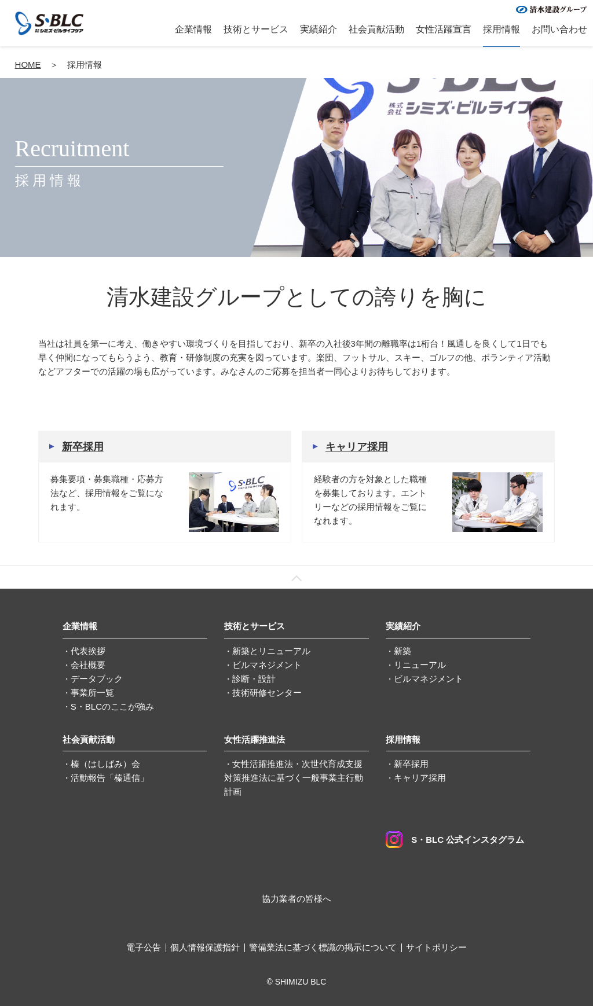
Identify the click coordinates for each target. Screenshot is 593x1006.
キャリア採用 (356, 447)
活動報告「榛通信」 (110, 778)
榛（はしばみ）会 (105, 764)
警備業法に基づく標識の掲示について (323, 947)
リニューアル (420, 665)
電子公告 (143, 947)
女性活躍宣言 (443, 29)
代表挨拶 (88, 651)
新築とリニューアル (271, 651)
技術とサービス (256, 29)
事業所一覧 (92, 692)
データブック (97, 679)
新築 (402, 651)
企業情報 (193, 29)
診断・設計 (254, 679)
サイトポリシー (436, 947)
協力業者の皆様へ (296, 899)
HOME (28, 64)
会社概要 (88, 665)
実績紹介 (318, 29)
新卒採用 (83, 447)
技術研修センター (267, 692)
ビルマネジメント (267, 665)
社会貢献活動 (376, 29)
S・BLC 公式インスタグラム (455, 839)
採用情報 (501, 29)
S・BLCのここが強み (112, 706)
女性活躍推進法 (254, 739)
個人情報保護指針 (205, 947)
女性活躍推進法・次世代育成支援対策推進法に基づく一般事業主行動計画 (293, 777)
